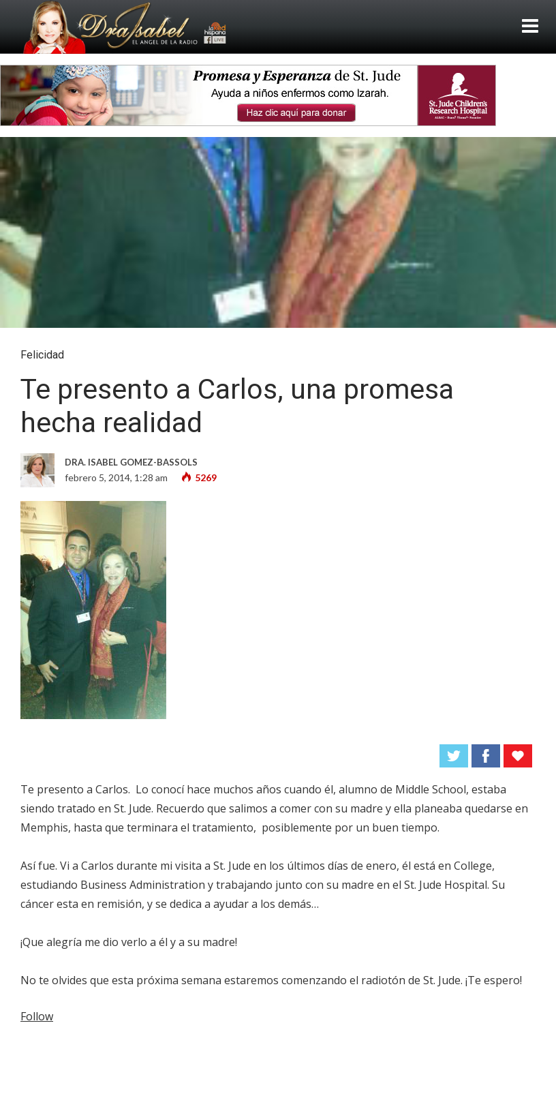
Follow (36, 1016)
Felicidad (42, 354)
